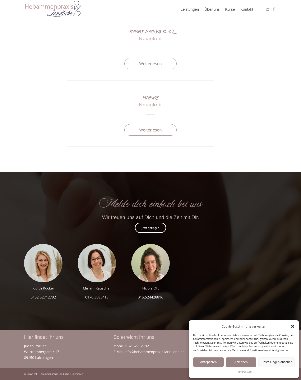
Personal (159, 32)
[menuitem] (190, 9)
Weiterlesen (150, 63)
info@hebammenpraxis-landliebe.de (154, 351)
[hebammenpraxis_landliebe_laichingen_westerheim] (53, 9)
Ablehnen (240, 362)
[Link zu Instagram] (267, 9)
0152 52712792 (43, 297)
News (135, 32)
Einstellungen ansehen (276, 362)
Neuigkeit (150, 38)
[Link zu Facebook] (274, 9)
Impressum (244, 372)
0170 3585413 (96, 297)
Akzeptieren (208, 362)
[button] (293, 326)
